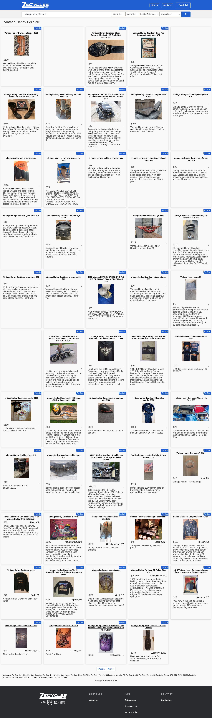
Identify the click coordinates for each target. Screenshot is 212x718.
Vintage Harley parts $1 (190, 277)
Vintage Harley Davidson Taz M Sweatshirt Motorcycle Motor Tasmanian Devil (64, 572)
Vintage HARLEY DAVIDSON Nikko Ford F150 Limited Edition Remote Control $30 (106, 96)
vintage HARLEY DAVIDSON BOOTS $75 (63, 159)
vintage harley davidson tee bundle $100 (190, 337)
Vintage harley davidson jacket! (106, 570)
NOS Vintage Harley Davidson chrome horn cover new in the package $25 (191, 571)
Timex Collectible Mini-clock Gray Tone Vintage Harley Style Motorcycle (21, 518)
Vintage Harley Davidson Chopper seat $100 (148, 95)
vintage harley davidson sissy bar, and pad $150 (63, 95)
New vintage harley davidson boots (21, 625)
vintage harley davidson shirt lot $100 (21, 398)
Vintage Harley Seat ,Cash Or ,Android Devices (148, 626)
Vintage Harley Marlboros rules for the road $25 (191, 159)
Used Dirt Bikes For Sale (87, 675)
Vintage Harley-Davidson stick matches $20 (148, 278)
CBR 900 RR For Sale (28, 677)
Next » (111, 669)
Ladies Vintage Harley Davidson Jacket (190, 517)
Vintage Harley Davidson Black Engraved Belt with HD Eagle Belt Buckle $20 (106, 35)
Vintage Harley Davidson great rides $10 (21, 277)
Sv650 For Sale (139, 675)
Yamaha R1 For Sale (155, 675)
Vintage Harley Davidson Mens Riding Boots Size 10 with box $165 (21, 95)
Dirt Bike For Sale (57, 675)
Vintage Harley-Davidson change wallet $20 (63, 278)
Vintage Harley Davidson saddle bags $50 (63, 456)
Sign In (154, 5)
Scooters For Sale (42, 675)
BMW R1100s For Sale (187, 675)
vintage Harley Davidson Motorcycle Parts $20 (191, 399)
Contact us (166, 700)
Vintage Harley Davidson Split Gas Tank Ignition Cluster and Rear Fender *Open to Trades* (106, 627)
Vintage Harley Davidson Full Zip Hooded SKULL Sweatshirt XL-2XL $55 (106, 337)
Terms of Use (131, 706)
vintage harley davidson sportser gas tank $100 (106, 399)
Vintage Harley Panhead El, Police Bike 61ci (148, 571)
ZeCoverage (130, 700)
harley (110, 68)
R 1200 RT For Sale (10, 677)
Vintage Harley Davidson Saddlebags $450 (63, 216)
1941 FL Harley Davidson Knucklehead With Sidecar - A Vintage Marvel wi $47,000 (106, 457)
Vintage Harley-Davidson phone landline (148, 517)
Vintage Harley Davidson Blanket (63, 625)
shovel (70, 127)
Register (167, 5)
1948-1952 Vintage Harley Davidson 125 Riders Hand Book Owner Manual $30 (148, 337)
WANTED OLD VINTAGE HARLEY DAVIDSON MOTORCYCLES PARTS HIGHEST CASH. (64, 338)
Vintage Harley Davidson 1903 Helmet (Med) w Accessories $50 (64, 399)
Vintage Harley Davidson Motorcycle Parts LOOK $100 (190, 216)
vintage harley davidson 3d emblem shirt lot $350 (148, 399)
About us (93, 700)
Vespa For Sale (71, 675)
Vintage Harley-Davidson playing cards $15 (190, 95)
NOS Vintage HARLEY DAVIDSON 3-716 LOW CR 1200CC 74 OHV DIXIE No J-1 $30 (106, 279)
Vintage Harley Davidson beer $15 (21, 455)
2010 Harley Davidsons (47, 677)
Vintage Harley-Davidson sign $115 (148, 215)
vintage (6, 63)
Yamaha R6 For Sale (124, 675)
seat (132, 129)
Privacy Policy (132, 712)
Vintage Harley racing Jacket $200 (21, 158)
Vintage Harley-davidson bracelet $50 (106, 158)
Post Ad (183, 5)
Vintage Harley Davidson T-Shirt (190, 453)
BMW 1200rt (62, 677)
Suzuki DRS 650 (170, 675)
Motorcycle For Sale (10, 675)
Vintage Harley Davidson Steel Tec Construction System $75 (148, 34)
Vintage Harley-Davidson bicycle (63, 517)
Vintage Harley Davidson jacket (21, 570)
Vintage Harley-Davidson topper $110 (21, 33)
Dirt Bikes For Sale (26, 675)
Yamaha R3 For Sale (107, 675)
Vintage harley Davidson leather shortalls (106, 518)
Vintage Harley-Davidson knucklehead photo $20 (148, 159)
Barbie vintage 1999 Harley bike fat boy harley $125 (148, 456)
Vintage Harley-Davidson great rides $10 (21, 215)
